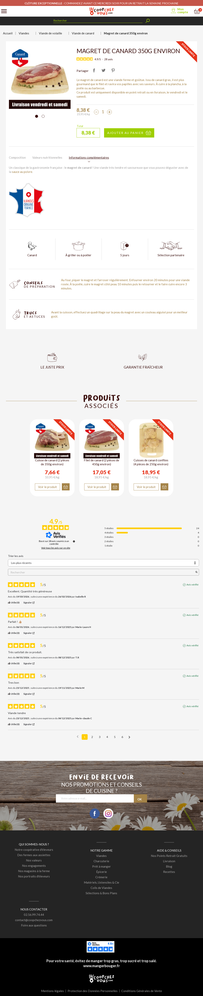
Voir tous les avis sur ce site (55, 548)
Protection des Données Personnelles (93, 991)
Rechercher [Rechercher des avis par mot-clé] (101, 572)
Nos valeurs (34, 860)
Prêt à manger (101, 866)
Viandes (101, 855)
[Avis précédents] (77, 736)
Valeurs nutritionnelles (47, 157)
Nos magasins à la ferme (34, 871)
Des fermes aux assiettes (33, 855)
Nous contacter (33, 909)
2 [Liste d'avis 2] (92, 737)
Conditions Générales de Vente (141, 991)
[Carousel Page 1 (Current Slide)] (36, 116)
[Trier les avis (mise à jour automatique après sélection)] (103, 562)
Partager (94, 70)
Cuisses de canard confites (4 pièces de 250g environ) (151, 462)
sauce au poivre (22, 171)
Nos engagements (34, 865)
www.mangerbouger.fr (101, 966)
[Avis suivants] (129, 737)
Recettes (169, 872)
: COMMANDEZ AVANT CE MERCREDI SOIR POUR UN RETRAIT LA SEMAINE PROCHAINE (101, 3)
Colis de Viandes (101, 888)
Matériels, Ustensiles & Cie (101, 882)
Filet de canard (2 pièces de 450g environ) (101, 462)
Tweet (103, 70)
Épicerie (101, 872)
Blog (169, 866)
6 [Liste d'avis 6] (122, 737)
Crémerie (101, 877)
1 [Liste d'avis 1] (84, 737)
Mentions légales (52, 991)
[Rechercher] (98, 20)
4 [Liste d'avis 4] (107, 737)
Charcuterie (101, 861)
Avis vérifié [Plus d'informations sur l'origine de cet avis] (192, 584)
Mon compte (182, 10)
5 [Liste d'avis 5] (115, 737)
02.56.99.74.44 (34, 914)
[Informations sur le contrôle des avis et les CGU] (74, 541)
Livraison (169, 861)
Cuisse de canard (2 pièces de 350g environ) (52, 462)
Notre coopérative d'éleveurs (34, 849)
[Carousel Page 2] (43, 116)
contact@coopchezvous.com (34, 920)
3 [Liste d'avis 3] (100, 737)
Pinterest (113, 70)
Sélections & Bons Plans (101, 893)
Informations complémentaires (89, 157)
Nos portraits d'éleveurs (34, 876)
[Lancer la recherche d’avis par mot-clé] (196, 572)
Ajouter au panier (125, 133)
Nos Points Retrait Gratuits (169, 855)
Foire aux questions (34, 925)
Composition (17, 157)
